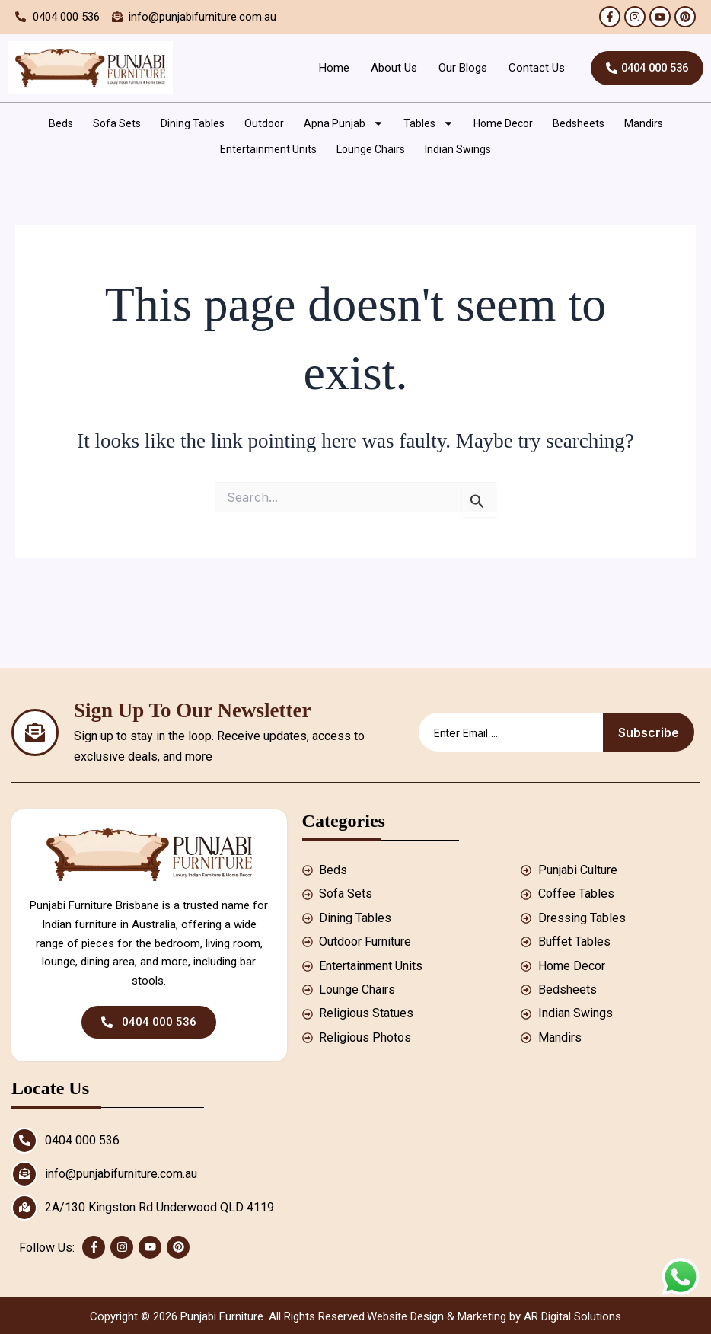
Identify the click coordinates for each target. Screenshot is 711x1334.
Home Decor (503, 123)
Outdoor (264, 123)
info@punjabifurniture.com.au (121, 1173)
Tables (428, 123)
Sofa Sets (117, 123)
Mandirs (643, 123)
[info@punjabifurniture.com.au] (24, 1174)
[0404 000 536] (24, 1141)
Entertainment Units (268, 149)
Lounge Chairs (370, 149)
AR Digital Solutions (572, 1316)
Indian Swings (458, 149)
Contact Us (529, 68)
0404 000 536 (82, 1140)
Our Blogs (455, 68)
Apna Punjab (344, 123)
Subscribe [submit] (648, 732)
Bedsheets (578, 123)
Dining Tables (193, 123)
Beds (61, 123)
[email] (511, 732)
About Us (386, 68)
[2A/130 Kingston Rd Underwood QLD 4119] (24, 1208)
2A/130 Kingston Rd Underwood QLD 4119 (159, 1207)
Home (326, 68)
